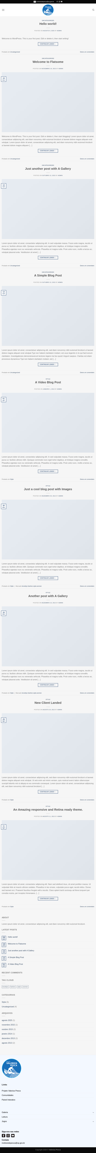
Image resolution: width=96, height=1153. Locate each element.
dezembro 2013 (8, 1038)
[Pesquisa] (93, 10)
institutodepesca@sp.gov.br (45, 1)
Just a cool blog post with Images (48, 489)
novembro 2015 (8, 1025)
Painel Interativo (8, 1100)
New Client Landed (48, 702)
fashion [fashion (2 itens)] (12, 987)
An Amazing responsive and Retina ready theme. (48, 809)
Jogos (4, 1121)
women (39, 586)
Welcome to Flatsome (48, 61)
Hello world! (48, 23)
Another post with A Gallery (48, 596)
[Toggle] (93, 1112)
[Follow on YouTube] (61, 2)
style (34, 586)
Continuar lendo (48, 44)
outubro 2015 (7, 1029)
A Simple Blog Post (48, 275)
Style (48, 379)
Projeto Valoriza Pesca (11, 1091)
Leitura (5, 1117)
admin (59, 30)
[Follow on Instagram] (59, 2)
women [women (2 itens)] (25, 987)
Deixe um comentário (87, 52)
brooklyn (24, 586)
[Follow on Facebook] (57, 2)
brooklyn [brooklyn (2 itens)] (5, 987)
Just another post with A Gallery (48, 168)
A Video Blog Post (48, 382)
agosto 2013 (7, 1043)
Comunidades (7, 1095)
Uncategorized (48, 20)
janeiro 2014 (7, 1034)
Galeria (5, 1112)
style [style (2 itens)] (19, 987)
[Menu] (3, 10)
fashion (30, 586)
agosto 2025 (7, 1020)
